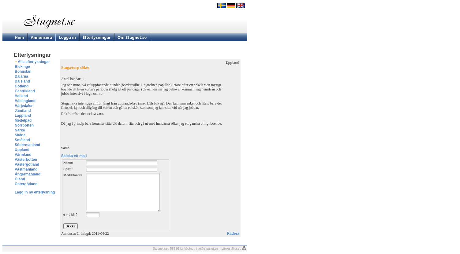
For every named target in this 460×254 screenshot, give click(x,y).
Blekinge (22, 66)
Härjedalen (24, 106)
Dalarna (21, 76)
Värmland (23, 155)
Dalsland (22, 81)
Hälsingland (25, 101)
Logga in (67, 37)
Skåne (20, 135)
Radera (233, 233)
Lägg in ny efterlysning (35, 192)
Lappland (23, 115)
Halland (21, 96)
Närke (20, 130)
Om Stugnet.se (132, 37)
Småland (22, 140)
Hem (19, 37)
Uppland (22, 150)
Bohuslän (23, 71)
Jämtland (23, 111)
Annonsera (41, 37)
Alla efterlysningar (34, 62)
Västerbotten (26, 159)
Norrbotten (24, 125)
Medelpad (23, 120)
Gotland (21, 86)
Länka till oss (230, 248)
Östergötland (26, 184)
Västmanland (26, 169)
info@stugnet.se (207, 248)
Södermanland (27, 145)
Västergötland (27, 164)
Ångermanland (27, 174)
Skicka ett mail (74, 156)
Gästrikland (25, 91)
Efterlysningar (97, 37)
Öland (20, 179)
